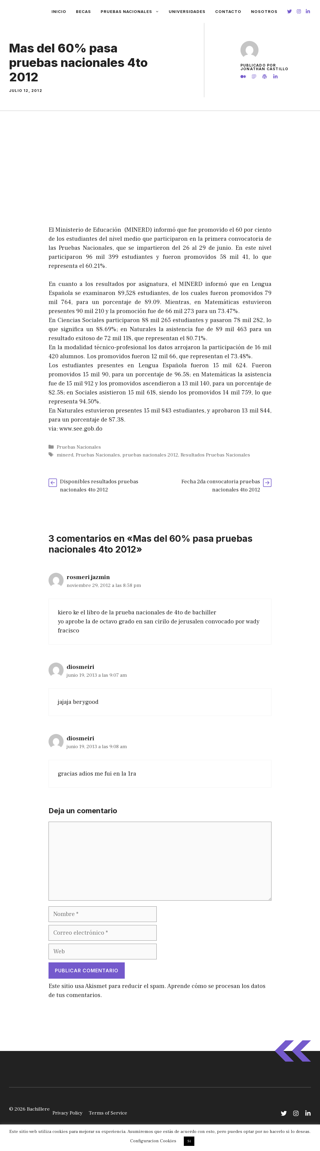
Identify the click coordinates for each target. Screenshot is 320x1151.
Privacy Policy (67, 1113)
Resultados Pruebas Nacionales (215, 455)
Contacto (228, 11)
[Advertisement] (160, 156)
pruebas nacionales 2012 (150, 455)
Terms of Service (108, 1113)
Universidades (187, 11)
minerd (65, 455)
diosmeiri (80, 667)
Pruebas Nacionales (132, 11)
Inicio (59, 11)
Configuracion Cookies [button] (153, 1141)
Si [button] (189, 1141)
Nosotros (264, 11)
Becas (83, 11)
